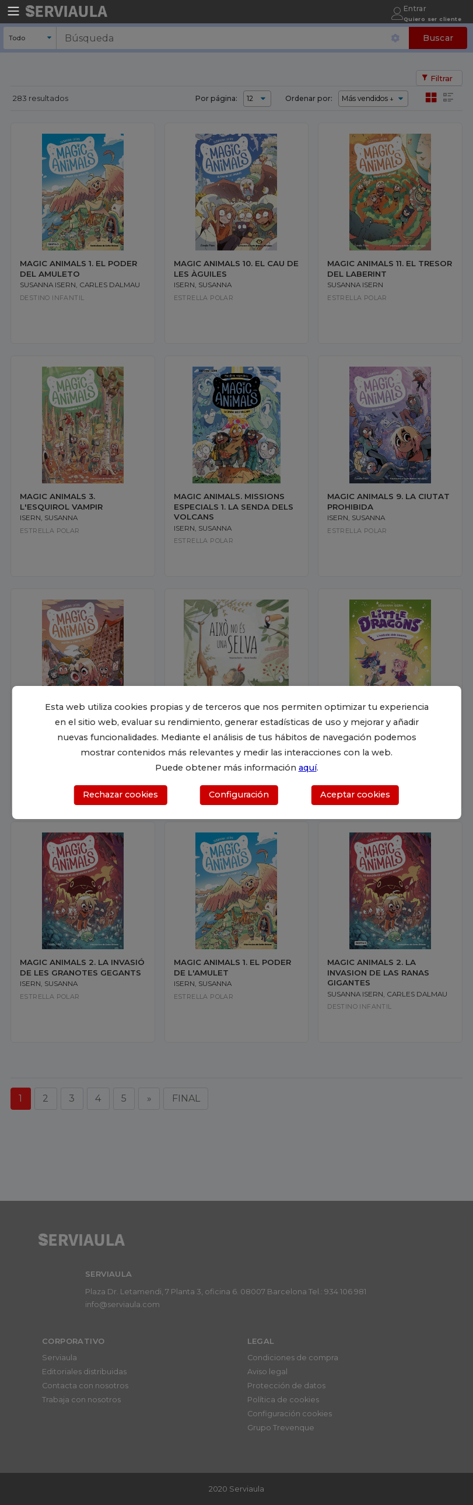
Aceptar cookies (355, 794)
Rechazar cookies (120, 794)
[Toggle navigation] (13, 11)
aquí (308, 767)
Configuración (239, 794)
